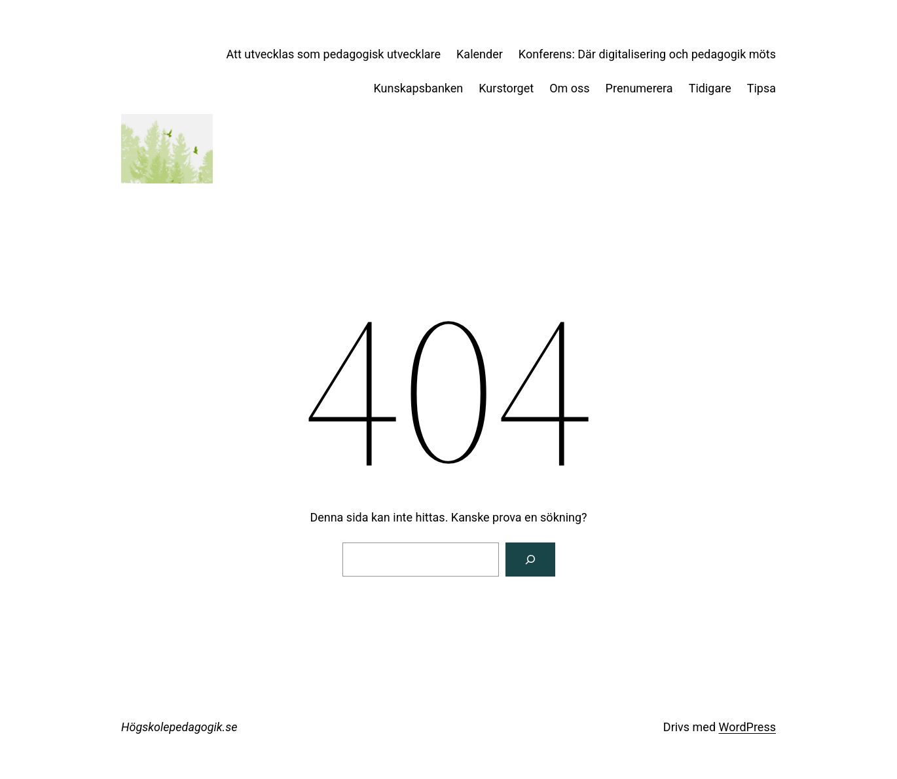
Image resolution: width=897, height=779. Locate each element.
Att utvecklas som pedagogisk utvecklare (334, 54)
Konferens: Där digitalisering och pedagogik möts (647, 54)
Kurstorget (506, 88)
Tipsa (761, 88)
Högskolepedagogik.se (179, 727)
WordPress (747, 727)
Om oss (569, 88)
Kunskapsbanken (418, 88)
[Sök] (530, 559)
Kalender (479, 54)
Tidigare (710, 88)
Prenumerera (639, 88)
